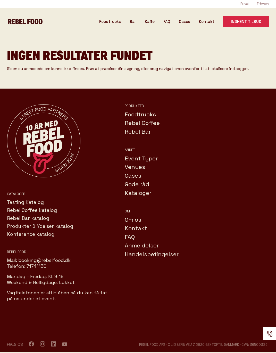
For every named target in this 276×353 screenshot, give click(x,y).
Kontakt (206, 22)
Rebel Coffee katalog (32, 210)
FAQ (166, 22)
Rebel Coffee (142, 122)
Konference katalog (30, 234)
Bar (133, 22)
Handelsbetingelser (152, 254)
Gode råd (137, 184)
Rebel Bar (138, 131)
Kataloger (138, 192)
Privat (245, 4)
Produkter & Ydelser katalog (40, 226)
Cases (184, 22)
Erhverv (263, 4)
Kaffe (150, 22)
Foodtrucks (110, 22)
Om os (133, 219)
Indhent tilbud (246, 21)
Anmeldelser (142, 245)
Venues (135, 166)
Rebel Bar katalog (28, 218)
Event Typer (141, 158)
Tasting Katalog (25, 202)
